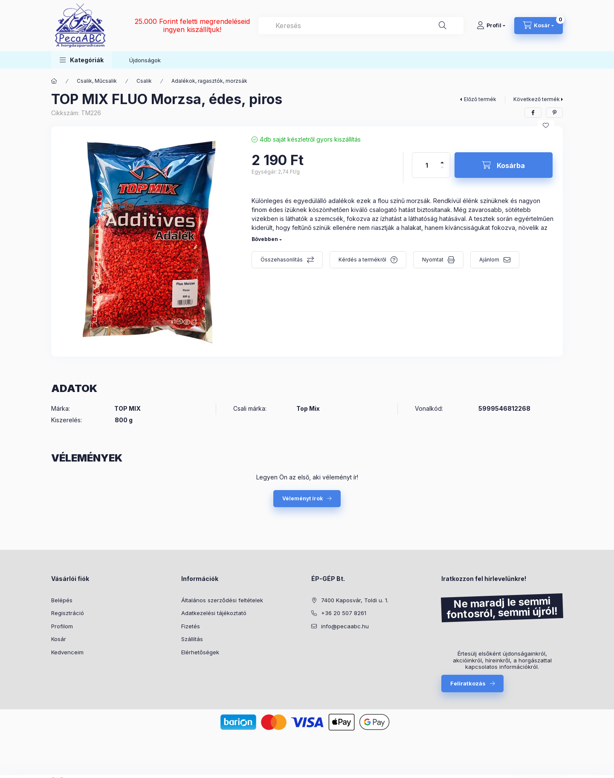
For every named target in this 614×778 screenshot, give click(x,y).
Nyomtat (432, 259)
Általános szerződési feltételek (222, 600)
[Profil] (491, 25)
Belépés (61, 600)
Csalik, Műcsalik (97, 81)
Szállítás (192, 639)
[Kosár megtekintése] (538, 25)
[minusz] (442, 171)
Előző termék (480, 99)
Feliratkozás (468, 683)
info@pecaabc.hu (345, 626)
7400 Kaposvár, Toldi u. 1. (354, 600)
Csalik (144, 81)
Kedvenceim (67, 652)
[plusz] (442, 159)
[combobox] (360, 25)
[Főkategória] (54, 81)
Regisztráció (67, 613)
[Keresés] (442, 25)
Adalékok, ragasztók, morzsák (209, 81)
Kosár (58, 639)
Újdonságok (145, 60)
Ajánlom (489, 259)
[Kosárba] (504, 165)
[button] (81, 60)
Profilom (62, 626)
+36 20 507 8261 (343, 613)
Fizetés (190, 626)
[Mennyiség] (427, 165)
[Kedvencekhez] (545, 125)
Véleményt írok (302, 498)
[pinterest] (554, 112)
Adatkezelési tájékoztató (213, 613)
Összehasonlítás (282, 259)
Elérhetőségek (200, 652)
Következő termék (536, 99)
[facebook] (533, 112)
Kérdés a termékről (362, 259)
